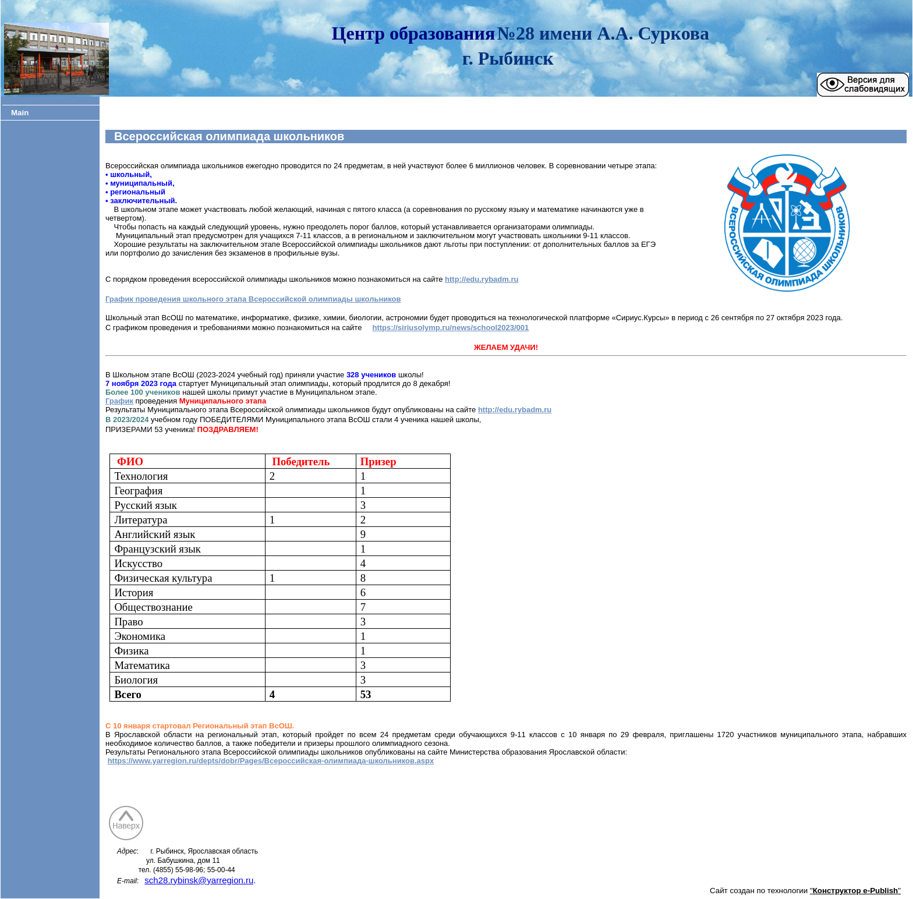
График (119, 401)
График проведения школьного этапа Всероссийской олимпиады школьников (253, 299)
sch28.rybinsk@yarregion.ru (198, 880)
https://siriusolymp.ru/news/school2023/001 (450, 327)
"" (855, 890)
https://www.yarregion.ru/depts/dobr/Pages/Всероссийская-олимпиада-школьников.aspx (271, 760)
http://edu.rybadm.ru (481, 279)
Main (20, 112)
